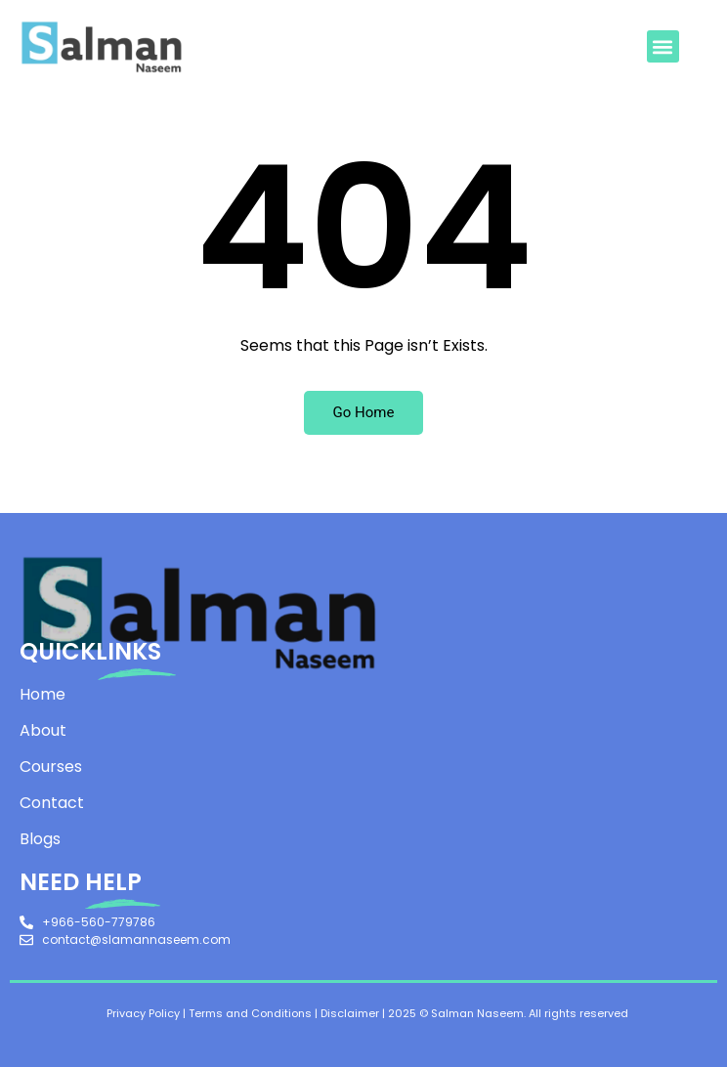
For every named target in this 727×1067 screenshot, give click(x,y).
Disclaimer (350, 1013)
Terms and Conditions (250, 1013)
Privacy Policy (143, 1013)
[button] (663, 46)
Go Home (364, 412)
